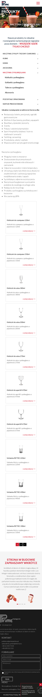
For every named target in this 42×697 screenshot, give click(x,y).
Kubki (5, 58)
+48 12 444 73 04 (8, 646)
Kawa (5, 63)
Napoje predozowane (13, 104)
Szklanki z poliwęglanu (14, 82)
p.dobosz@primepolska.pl (10, 641)
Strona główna (6, 686)
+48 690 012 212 (8, 648)
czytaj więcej (28, 231)
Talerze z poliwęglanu (14, 87)
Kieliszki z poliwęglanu (14, 77)
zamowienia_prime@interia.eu (12, 644)
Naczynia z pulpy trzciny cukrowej (19, 54)
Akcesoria (7, 68)
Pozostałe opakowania (14, 99)
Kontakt (15, 686)
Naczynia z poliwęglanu (14, 72)
